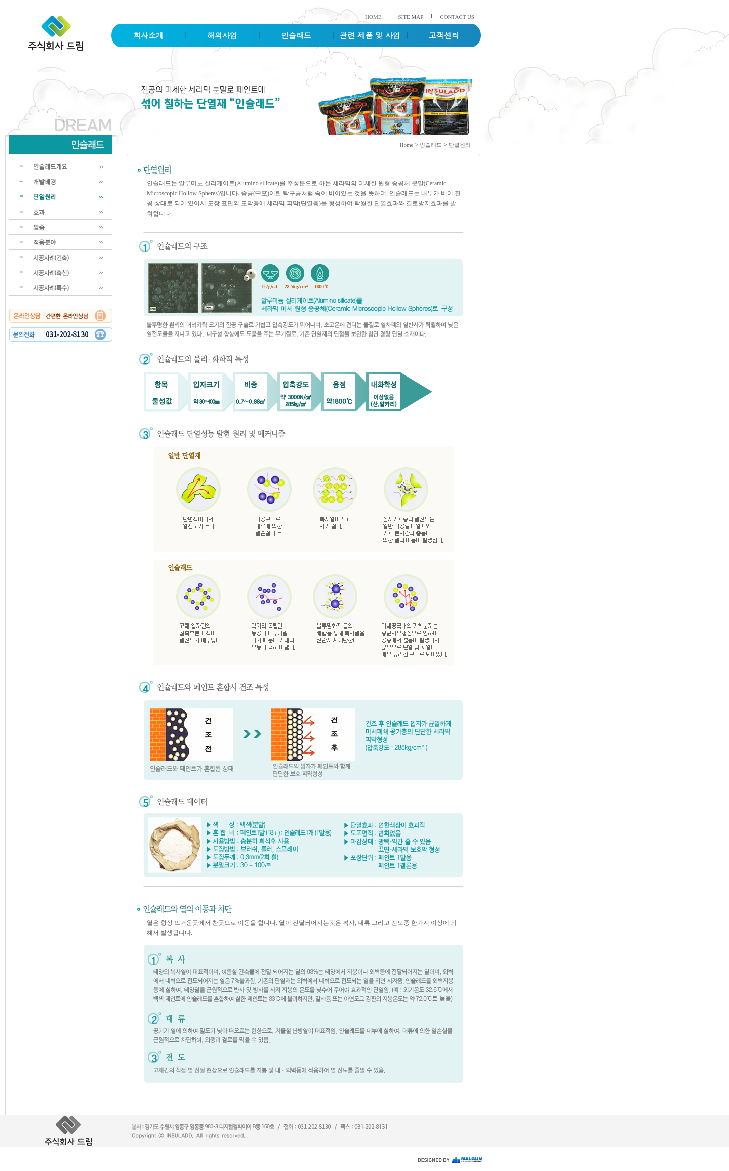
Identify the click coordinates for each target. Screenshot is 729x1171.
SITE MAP (411, 17)
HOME (373, 17)
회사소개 (148, 35)
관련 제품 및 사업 (370, 35)
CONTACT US (457, 17)
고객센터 (444, 35)
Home (407, 145)
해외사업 (222, 35)
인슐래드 (296, 35)
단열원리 (460, 145)
